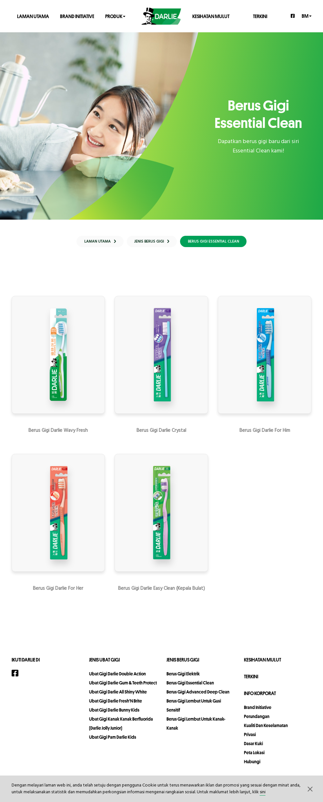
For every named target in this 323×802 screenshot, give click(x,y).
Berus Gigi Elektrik (183, 677)
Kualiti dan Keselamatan (266, 728)
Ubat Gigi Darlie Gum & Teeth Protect (123, 686)
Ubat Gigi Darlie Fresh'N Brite (115, 704)
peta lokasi (254, 755)
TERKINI (260, 16)
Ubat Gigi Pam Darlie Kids (112, 740)
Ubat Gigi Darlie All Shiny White (118, 695)
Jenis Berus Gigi (183, 663)
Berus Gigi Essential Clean (190, 686)
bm (307, 15)
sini (263, 792)
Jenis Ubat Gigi (104, 663)
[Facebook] (293, 16)
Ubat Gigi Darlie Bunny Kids (114, 713)
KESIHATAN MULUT (210, 16)
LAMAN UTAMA (33, 16)
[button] (310, 789)
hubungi (252, 764)
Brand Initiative (77, 16)
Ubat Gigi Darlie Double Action (117, 677)
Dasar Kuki (253, 746)
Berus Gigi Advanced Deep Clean (198, 695)
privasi (250, 737)
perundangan (256, 719)
